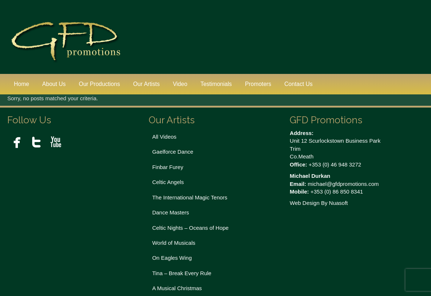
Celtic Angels (168, 182)
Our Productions (99, 84)
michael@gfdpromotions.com (343, 184)
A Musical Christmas (177, 288)
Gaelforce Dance (173, 152)
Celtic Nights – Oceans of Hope (190, 228)
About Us (54, 84)
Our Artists (146, 84)
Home (21, 84)
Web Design (304, 203)
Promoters (258, 84)
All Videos (164, 137)
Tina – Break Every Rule (181, 273)
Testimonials (216, 84)
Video (180, 84)
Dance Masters (170, 212)
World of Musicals (173, 243)
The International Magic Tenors (190, 197)
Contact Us (299, 84)
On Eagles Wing (172, 258)
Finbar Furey (167, 167)
